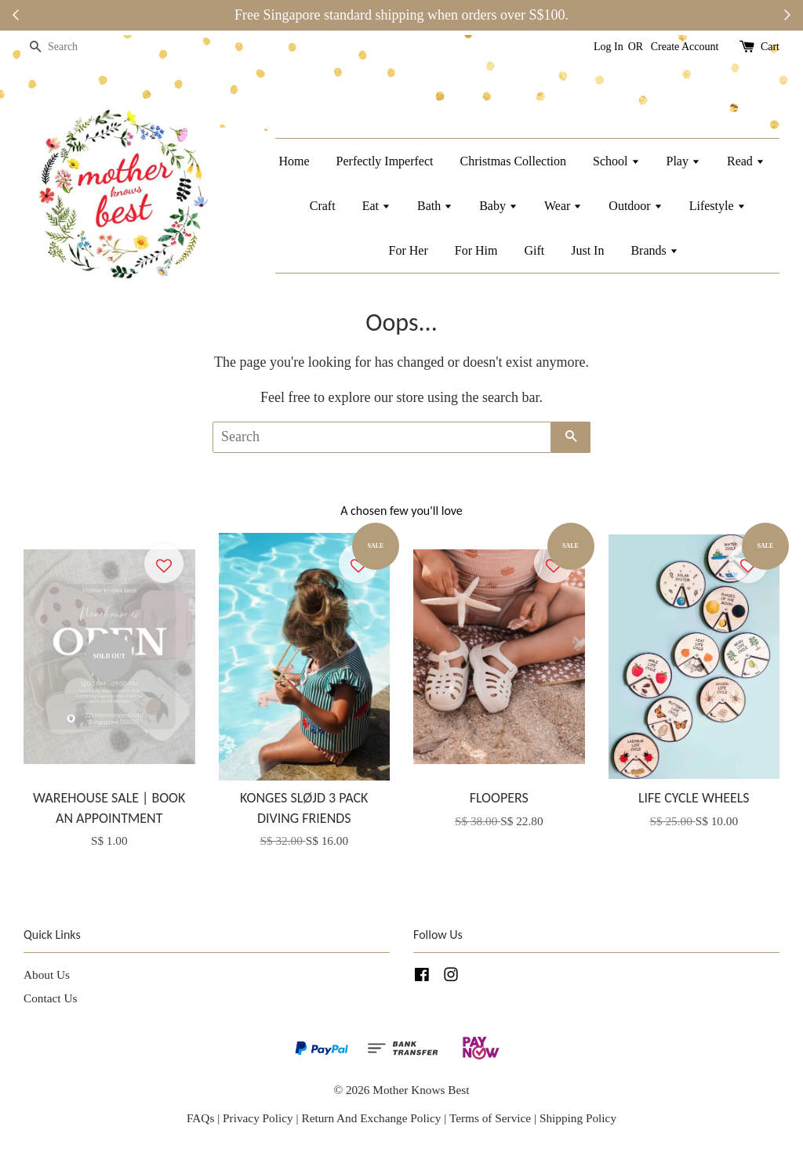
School (616, 161)
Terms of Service (491, 1118)
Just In (587, 250)
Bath (434, 205)
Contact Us (50, 998)
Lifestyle (717, 205)
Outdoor (635, 205)
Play (683, 161)
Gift (534, 250)
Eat (376, 205)
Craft (323, 205)
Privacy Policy (258, 1118)
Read (746, 161)
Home (293, 161)
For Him (476, 250)
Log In (608, 47)
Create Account (685, 47)
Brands (654, 250)
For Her (408, 250)
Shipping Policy (578, 1118)
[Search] (71, 47)
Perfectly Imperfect (385, 161)
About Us (47, 974)
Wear (563, 205)
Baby (498, 205)
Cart (770, 47)
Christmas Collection (513, 161)
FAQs (200, 1118)
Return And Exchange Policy (371, 1118)
